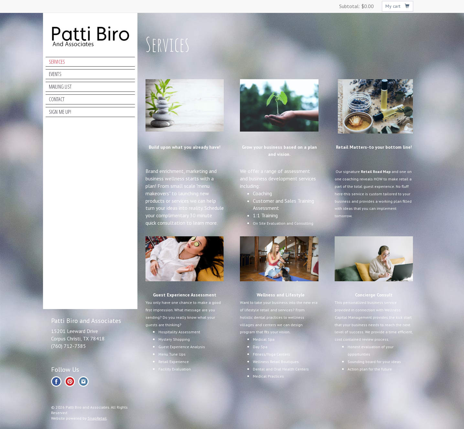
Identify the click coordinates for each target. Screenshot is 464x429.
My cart (397, 6)
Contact (56, 99)
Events (55, 74)
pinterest (70, 381)
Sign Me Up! (60, 111)
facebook (56, 381)
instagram (83, 381)
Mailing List (60, 86)
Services (57, 61)
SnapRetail (97, 418)
